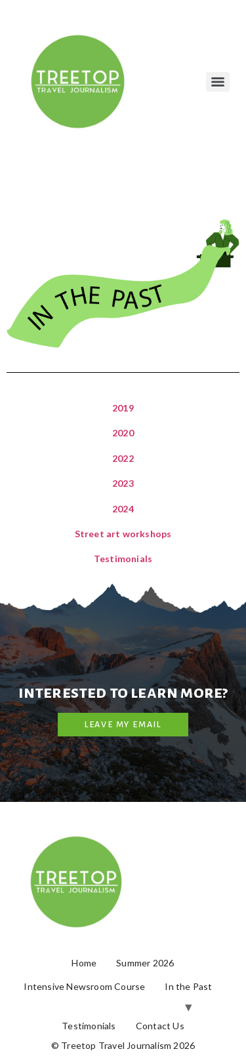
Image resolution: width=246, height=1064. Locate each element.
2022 (123, 458)
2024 (123, 508)
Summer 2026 (145, 962)
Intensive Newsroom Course (84, 986)
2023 (123, 483)
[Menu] (218, 82)
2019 (123, 407)
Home (84, 962)
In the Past (188, 986)
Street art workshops (123, 533)
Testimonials (123, 558)
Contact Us (160, 1025)
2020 (123, 432)
